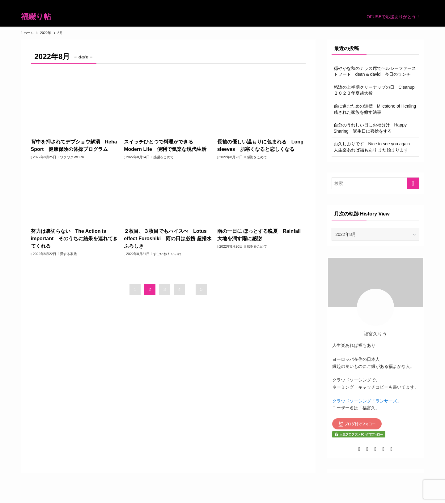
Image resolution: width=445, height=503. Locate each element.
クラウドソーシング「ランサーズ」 (366, 401)
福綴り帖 (36, 16)
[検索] (420, 3)
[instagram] (380, 3)
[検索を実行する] (413, 183)
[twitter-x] (372, 3)
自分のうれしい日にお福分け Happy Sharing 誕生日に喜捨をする (370, 128)
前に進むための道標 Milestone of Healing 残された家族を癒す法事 (376, 109)
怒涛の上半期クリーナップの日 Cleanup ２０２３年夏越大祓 (376, 90)
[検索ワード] (375, 183)
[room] (388, 3)
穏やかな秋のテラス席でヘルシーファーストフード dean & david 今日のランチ (375, 71)
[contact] (412, 3)
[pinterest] (396, 3)
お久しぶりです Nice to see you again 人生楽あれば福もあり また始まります (374, 146)
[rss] (404, 3)
